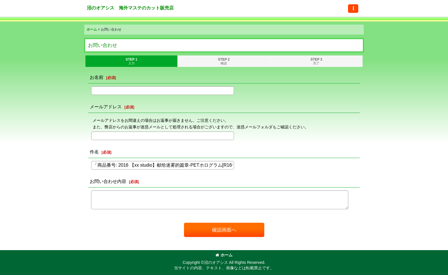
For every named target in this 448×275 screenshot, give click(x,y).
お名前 (96, 77)
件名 (94, 151)
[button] (353, 8)
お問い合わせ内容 (108, 181)
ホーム (224, 255)
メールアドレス (106, 106)
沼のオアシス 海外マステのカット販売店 (130, 7)
